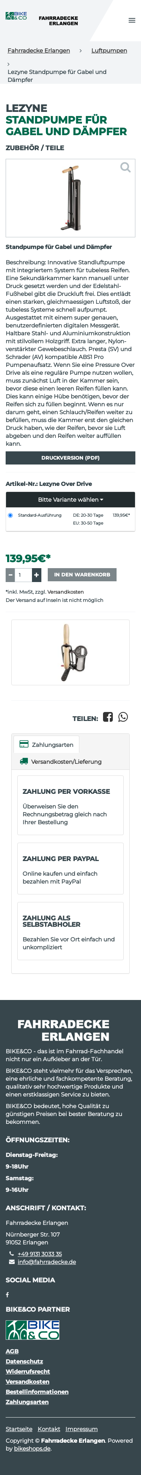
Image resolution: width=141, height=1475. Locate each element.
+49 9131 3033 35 (40, 1254)
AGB (12, 1351)
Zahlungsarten (46, 744)
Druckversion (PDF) (70, 458)
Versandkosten (65, 592)
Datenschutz (24, 1361)
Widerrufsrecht (28, 1371)
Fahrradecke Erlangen (39, 50)
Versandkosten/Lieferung (61, 761)
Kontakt (49, 1429)
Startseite (19, 1429)
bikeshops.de (32, 1448)
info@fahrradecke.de (47, 1261)
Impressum (81, 1429)
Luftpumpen (109, 50)
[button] (132, 20)
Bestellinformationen (37, 1391)
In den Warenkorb (82, 575)
